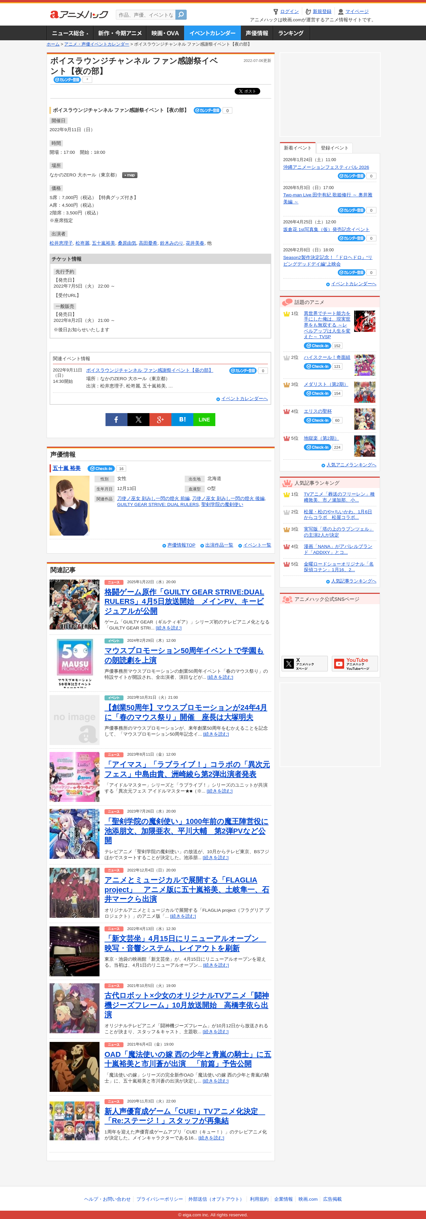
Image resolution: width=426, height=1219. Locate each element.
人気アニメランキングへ (351, 464)
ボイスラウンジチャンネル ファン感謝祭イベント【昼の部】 (149, 370)
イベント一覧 (257, 545)
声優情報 (257, 33)
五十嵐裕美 (103, 243)
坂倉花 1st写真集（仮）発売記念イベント (326, 229)
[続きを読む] (169, 627)
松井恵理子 (61, 243)
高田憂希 (148, 243)
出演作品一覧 (219, 545)
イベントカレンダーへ (244, 398)
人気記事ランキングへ (353, 581)
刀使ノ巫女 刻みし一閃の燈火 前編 (153, 498)
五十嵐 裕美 (67, 468)
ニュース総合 (70, 33)
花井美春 (195, 243)
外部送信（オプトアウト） (216, 1199)
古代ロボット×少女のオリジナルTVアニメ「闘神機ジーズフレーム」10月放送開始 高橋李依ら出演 (187, 1005)
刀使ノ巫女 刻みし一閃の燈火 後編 (228, 498)
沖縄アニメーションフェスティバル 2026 (326, 167)
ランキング (292, 33)
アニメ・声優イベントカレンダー (212, 33)
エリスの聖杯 (318, 411)
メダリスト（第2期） (326, 384)
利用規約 (259, 1199)
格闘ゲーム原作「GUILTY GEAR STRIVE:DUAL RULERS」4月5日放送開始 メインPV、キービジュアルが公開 (184, 601)
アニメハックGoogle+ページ (355, 663)
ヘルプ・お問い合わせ (107, 1199)
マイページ (357, 11)
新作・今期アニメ (119, 33)
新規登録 (322, 11)
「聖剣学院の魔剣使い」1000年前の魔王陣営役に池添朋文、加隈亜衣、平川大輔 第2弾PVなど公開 (187, 831)
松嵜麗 (83, 243)
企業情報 (283, 1199)
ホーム (53, 44)
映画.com (308, 1199)
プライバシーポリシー (159, 1199)
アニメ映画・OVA (165, 33)
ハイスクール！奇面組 (327, 357)
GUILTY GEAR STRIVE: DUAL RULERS (158, 504)
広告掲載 (332, 1199)
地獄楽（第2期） (321, 438)
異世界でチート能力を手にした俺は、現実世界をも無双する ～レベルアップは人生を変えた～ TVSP (327, 325)
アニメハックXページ (305, 663)
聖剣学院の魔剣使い (222, 504)
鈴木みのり (171, 243)
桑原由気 (127, 243)
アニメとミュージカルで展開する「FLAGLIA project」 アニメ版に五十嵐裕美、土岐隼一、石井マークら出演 (187, 889)
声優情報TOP (181, 545)
